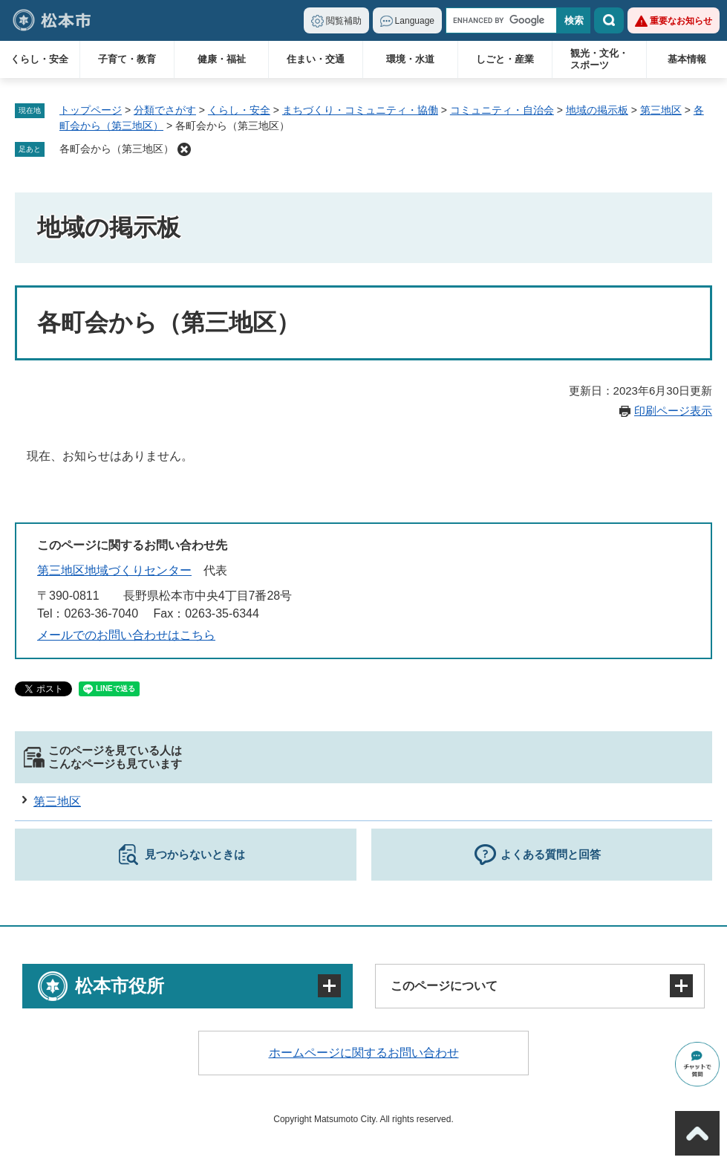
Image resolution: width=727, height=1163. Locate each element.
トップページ (90, 110)
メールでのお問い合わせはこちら (126, 635)
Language (414, 21)
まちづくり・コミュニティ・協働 (360, 110)
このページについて (444, 985)
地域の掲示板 (597, 110)
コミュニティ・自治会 (502, 110)
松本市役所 (119, 986)
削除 (184, 149)
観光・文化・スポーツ (599, 59)
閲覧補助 (344, 21)
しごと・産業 (505, 59)
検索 (609, 20)
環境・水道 (410, 59)
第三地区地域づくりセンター (114, 570)
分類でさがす (165, 110)
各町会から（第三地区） (116, 149)
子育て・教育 (127, 59)
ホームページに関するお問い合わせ (364, 1052)
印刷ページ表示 (673, 410)
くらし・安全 (39, 59)
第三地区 (661, 110)
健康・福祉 (222, 59)
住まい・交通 (316, 59)
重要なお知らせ (681, 21)
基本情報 (687, 59)
